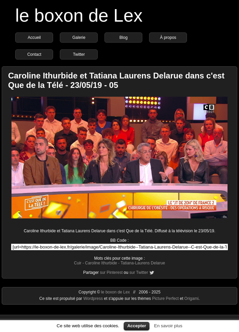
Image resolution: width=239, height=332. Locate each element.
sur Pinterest (111, 272)
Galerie (79, 37)
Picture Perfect (165, 298)
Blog (123, 37)
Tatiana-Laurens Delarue (143, 263)
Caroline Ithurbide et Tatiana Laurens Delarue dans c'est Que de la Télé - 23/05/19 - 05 (116, 80)
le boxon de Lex (79, 15)
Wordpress (93, 298)
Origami (191, 298)
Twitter (79, 54)
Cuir (77, 263)
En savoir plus (168, 325)
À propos (168, 37)
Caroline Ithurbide (101, 263)
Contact (34, 54)
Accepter (136, 325)
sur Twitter (138, 272)
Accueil (34, 37)
